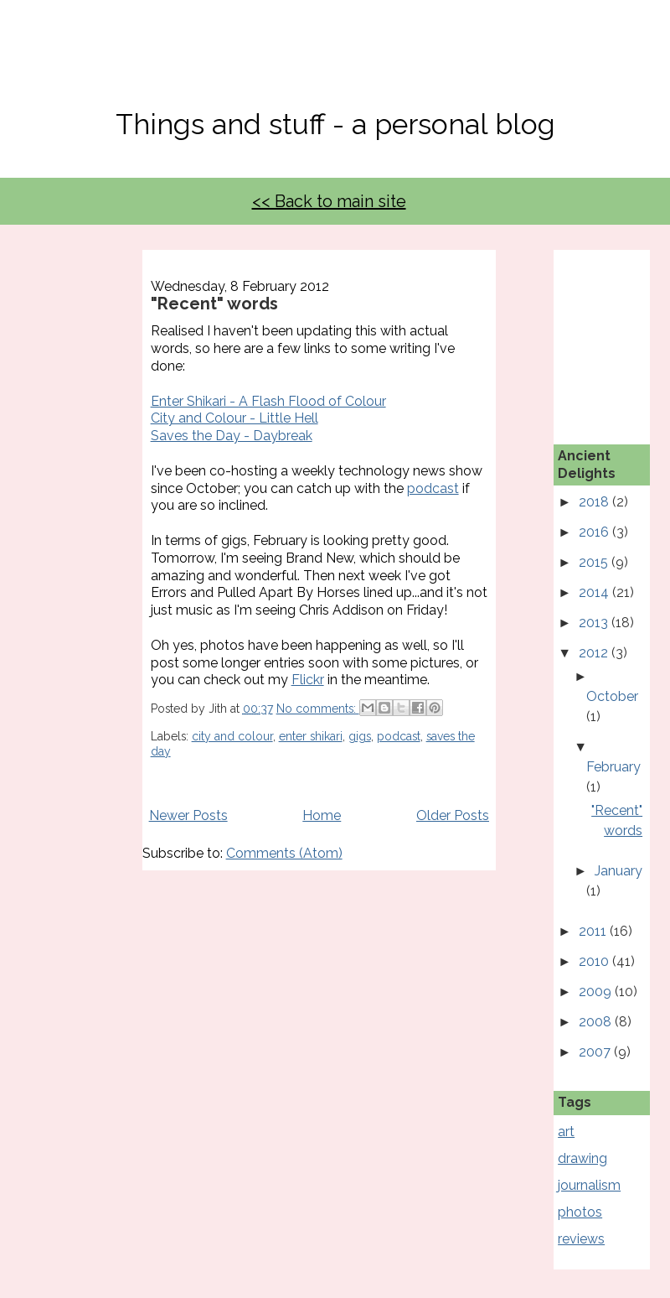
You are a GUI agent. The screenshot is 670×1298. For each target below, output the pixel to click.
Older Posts (452, 815)
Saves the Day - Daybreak (231, 436)
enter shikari (311, 736)
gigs (359, 736)
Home (321, 815)
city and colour (232, 736)
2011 (594, 931)
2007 (596, 1052)
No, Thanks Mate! (335, 65)
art (566, 1132)
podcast (433, 488)
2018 (595, 502)
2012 (595, 653)
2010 (595, 961)
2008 (597, 1022)
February (613, 767)
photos (580, 1212)
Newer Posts (188, 815)
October (612, 696)
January (618, 871)
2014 (595, 592)
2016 (595, 532)
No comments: (317, 708)
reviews (581, 1239)
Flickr (307, 680)
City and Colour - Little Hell (234, 418)
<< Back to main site (329, 201)
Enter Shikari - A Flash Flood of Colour (268, 401)
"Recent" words (214, 303)
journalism (589, 1185)
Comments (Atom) (284, 853)
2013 (595, 623)
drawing (582, 1158)
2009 (597, 991)
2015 (595, 562)
